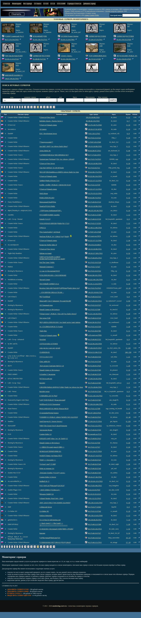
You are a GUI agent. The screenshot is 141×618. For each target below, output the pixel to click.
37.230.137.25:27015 (95, 40)
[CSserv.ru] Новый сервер (48, 125)
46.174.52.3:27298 (94, 309)
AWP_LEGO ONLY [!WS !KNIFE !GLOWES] (55, 503)
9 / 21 (128, 490)
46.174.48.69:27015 (94, 438)
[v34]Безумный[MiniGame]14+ (50, 538)
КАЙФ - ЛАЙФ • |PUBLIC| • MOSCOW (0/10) (55, 185)
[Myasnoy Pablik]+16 (47, 494)
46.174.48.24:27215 (94, 297)
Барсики (42, 533)
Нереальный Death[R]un (48, 202)
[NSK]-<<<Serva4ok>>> (48, 460)
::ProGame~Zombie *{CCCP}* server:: (52, 473)
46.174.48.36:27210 (94, 202)
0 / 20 (128, 159)
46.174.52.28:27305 (94, 331)
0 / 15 (128, 258)
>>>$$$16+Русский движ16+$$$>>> (52, 447)
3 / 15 (128, 155)
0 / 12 (128, 117)
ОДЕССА (43, 228)
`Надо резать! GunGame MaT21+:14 (52, 366)
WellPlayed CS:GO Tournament (50, 404)
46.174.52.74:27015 (94, 159)
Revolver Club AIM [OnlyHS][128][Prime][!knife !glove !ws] (60, 288)
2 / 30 (128, 240)
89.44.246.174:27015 (95, 172)
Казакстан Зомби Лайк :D (48, 245)
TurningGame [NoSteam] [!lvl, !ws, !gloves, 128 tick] (57, 159)
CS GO (45, 4)
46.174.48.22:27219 (94, 318)
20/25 (73, 26)
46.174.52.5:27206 (95, 59)
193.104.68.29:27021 (95, 520)
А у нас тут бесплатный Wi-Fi (50, 271)
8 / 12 (128, 396)
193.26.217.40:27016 (95, 477)
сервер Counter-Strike (91, 15)
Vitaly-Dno (43, 331)
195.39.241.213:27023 (95, 481)
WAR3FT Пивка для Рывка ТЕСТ (51, 456)
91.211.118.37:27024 (94, 451)
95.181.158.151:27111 (40, 40)
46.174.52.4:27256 (94, 443)
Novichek (43, 339)
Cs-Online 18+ (44, 511)
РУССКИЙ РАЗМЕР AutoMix (50, 215)
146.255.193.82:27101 (95, 292)
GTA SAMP (61, 4)
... (40, 138)
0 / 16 (128, 163)
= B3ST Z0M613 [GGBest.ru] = (50, 490)
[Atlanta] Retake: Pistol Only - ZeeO (51, 498)
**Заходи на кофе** (46, 142)
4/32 (73, 46)
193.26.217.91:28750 (95, 129)
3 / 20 (128, 327)
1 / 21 (128, 357)
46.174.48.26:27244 (94, 464)
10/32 (45, 26)
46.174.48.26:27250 (94, 430)
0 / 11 (128, 280)
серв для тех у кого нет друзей (50, 348)
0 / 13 (128, 344)
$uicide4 (42, 383)
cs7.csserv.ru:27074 (94, 236)
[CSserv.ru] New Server (47, 117)
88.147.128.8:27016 (94, 413)
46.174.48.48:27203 (94, 473)
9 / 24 (128, 138)
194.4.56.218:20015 (94, 245)
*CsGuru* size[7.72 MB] (48, 464)
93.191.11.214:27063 (67, 40)
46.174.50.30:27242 (94, 391)
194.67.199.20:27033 (12, 79)
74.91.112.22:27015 (94, 498)
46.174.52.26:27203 (94, 370)
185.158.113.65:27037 (95, 503)
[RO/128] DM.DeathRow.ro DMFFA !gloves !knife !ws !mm (59, 172)
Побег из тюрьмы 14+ (47, 468)
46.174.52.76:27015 (94, 288)
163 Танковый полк (46, 305)
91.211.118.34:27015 (94, 314)
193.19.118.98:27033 (92, 117)
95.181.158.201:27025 (124, 59)
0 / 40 (128, 151)
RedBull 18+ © (44, 481)
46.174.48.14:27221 (94, 538)
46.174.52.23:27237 (94, 305)
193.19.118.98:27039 (95, 163)
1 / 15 (128, 142)
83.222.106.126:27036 (95, 280)
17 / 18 (128, 542)
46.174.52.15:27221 (94, 138)
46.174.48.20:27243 (94, 468)
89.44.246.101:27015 (95, 275)
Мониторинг (16, 4)
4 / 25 (128, 486)
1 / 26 (128, 464)
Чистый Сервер (45, 280)
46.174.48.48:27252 (94, 339)
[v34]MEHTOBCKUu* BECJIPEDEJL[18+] (54, 155)
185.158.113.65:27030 (95, 516)
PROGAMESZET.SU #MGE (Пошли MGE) (54, 409)
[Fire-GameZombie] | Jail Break (50, 232)
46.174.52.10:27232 (94, 271)
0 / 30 (128, 413)
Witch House (44, 193)
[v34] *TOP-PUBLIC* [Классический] (52, 400)
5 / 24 (128, 202)
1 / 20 (128, 236)
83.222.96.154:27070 (95, 176)
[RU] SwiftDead (45, 297)
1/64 (100, 46)
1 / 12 (128, 215)
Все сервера (27, 4)
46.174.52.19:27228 (94, 262)
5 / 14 (128, 387)
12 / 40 (128, 417)
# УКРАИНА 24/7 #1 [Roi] (48, 396)
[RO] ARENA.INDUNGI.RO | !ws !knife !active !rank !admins (60, 322)
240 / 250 (128, 352)
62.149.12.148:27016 (95, 228)
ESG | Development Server (48, 134)
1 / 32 (128, 374)
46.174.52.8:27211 (94, 168)
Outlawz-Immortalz (46, 516)
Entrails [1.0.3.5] (45, 219)
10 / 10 (128, 538)
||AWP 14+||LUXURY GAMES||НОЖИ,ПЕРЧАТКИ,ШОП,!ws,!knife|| (52, 258)
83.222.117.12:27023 (95, 189)
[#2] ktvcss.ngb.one (46, 379)
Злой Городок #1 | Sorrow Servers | (51, 421)
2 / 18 (128, 438)
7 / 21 (128, 223)
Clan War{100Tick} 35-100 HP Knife (52, 168)
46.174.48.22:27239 (94, 219)
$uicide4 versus (45, 391)
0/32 (128, 46)
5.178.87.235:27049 (94, 142)
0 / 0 (128, 507)
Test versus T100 (45, 318)
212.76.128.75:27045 (95, 125)
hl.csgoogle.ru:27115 (94, 434)
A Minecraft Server (46, 507)
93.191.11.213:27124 (12, 59)
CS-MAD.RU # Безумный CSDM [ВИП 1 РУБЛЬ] (56, 529)
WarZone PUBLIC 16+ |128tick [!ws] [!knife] (54, 236)
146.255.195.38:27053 (95, 211)
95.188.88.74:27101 (39, 59)
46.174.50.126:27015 (95, 529)
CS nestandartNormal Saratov (49, 413)
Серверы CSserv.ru (74, 4)
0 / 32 (128, 198)
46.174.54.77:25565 (94, 507)
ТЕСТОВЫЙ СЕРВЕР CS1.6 (49, 284)
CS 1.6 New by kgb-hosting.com (50, 520)
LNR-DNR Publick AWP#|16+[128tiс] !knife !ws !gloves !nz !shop (61, 387)
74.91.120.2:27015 (94, 134)
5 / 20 (128, 168)
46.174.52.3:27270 (94, 185)
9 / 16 (128, 533)
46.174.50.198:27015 (95, 486)
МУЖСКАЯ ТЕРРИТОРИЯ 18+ (50, 451)
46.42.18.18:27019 (94, 490)
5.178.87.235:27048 (94, 232)
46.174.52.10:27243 (94, 361)
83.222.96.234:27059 (95, 344)
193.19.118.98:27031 (95, 249)
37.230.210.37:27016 (95, 421)
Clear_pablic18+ (45, 361)
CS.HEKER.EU (45, 352)
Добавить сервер (89, 4)
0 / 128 (128, 348)
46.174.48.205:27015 (95, 258)
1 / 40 (128, 322)
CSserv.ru (6, 4)
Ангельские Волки (46, 430)
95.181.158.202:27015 (68, 59)
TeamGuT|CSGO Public (47, 206)
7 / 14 (128, 520)
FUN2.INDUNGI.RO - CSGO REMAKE (53, 275)
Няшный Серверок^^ (47, 267)
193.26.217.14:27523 (95, 456)
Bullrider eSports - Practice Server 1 (51, 121)
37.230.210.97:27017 (95, 348)
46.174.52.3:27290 (94, 409)
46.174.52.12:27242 (94, 511)
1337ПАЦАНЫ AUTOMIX (49, 344)
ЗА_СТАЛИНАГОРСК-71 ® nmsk (51, 327)
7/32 (17, 46)
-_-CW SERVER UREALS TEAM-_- (52, 292)
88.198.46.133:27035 (92, 121)
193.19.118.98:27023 (95, 206)
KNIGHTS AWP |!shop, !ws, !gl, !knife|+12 (54, 438)
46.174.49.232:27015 (95, 301)
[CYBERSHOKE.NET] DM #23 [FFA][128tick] (55, 542)
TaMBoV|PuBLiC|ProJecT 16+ (50, 181)
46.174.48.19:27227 (94, 533)
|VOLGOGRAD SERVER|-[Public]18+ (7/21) (54, 223)
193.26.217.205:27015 (95, 253)
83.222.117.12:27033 (95, 181)
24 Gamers (43, 129)
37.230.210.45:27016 (95, 379)
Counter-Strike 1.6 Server (48, 477)
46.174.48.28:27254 (94, 357)
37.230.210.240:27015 (95, 404)
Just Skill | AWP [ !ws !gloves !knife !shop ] (54, 146)
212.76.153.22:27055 (95, 193)
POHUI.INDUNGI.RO (47, 198)
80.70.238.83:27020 (94, 366)
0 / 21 (128, 146)
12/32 (17, 26)
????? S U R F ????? (46, 357)
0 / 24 (128, 172)
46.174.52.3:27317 (94, 447)
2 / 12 (128, 516)
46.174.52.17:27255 (94, 223)
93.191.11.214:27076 (95, 284)
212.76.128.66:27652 (95, 387)
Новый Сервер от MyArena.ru (50, 309)
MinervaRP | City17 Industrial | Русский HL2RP (55, 301)
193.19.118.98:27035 (95, 146)
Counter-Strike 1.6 (45, 434)
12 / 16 (128, 288)
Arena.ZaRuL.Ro (45, 151)
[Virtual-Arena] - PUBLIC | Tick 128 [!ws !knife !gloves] (58, 314)
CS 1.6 (52, 4)
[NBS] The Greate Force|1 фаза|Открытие (53, 426)
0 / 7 (128, 121)
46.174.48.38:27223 (94, 460)
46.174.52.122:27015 (95, 426)
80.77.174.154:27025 (12, 40)
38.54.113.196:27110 (94, 352)
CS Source (37, 4)
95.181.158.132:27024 (124, 40)
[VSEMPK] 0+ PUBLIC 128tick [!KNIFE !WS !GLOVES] (59, 417)
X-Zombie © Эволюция (47, 374)
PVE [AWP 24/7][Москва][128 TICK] (52, 486)
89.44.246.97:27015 (94, 151)
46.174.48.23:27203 (94, 383)
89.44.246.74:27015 (94, 198)
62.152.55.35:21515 (94, 494)
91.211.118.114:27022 (95, 396)
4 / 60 (128, 301)
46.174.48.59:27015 (94, 417)
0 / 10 (128, 125)
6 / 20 (128, 314)
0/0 (100, 26)
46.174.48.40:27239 (94, 374)
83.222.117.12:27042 (95, 240)
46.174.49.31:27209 (94, 215)
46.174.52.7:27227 (94, 267)
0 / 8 (128, 134)
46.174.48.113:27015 (95, 542)
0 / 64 (128, 426)
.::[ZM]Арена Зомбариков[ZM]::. (51, 211)
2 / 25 (128, 262)
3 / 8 (128, 383)
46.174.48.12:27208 (94, 524)
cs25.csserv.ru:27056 (94, 335)
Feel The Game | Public (47, 262)
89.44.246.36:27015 (94, 322)
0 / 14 (128, 335)
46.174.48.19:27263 (94, 400)
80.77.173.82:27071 (94, 155)
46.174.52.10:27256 (94, 327)
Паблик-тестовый (45, 253)
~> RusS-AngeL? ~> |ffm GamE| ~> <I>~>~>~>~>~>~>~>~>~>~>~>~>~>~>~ (54, 524)
